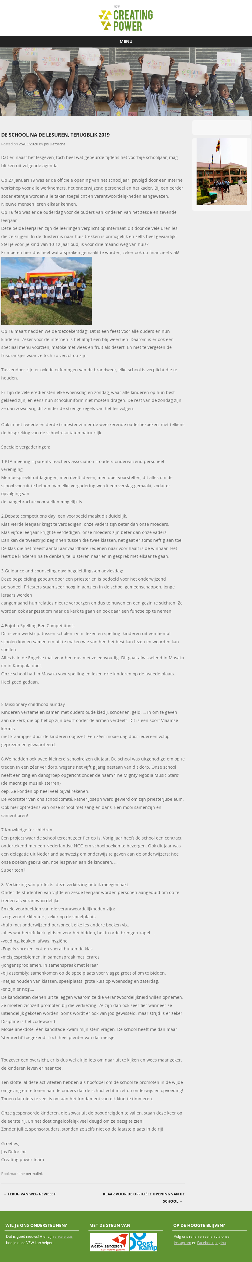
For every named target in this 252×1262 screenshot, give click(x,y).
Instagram (182, 1242)
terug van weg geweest (29, 1194)
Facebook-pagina (211, 1242)
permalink (34, 1173)
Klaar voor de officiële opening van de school (144, 1197)
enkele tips (64, 1236)
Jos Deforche (54, 143)
